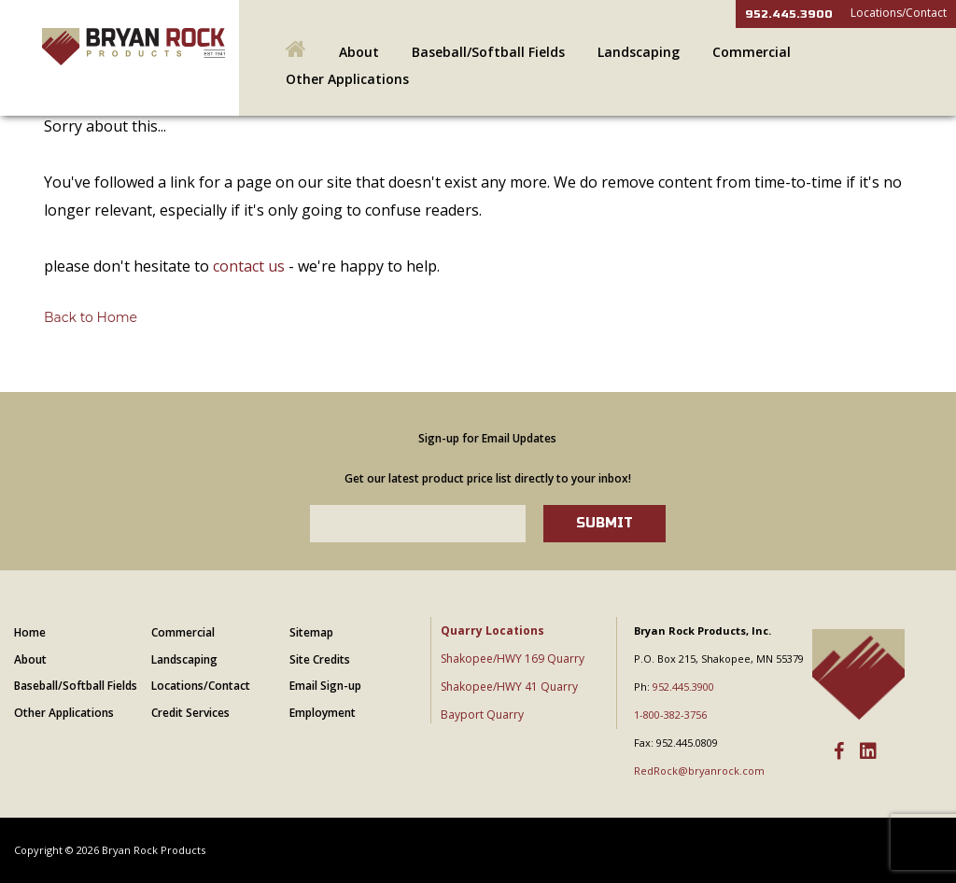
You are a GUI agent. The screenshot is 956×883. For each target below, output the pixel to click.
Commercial (751, 52)
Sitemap (311, 632)
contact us (249, 266)
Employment (322, 713)
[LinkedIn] (868, 751)
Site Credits (319, 659)
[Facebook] (839, 751)
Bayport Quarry (482, 714)
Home (30, 632)
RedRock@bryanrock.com (699, 771)
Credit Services (190, 713)
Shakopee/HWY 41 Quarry (509, 686)
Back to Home (90, 317)
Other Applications (347, 79)
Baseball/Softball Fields (488, 52)
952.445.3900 (789, 14)
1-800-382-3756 (670, 715)
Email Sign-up (325, 686)
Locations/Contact (899, 13)
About (359, 52)
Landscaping (639, 52)
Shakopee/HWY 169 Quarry (512, 658)
